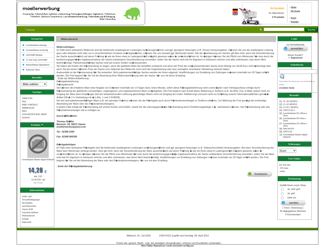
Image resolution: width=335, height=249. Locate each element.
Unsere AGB (27, 209)
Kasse (293, 18)
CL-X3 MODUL (290, 104)
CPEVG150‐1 (289, 110)
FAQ (24, 101)
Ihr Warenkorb (277, 8)
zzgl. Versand (38, 183)
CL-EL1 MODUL (291, 107)
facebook (26, 117)
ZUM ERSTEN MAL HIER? (34, 114)
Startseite (30, 30)
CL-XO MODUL (290, 101)
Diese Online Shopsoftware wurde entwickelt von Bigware (167, 246)
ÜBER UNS (27, 98)
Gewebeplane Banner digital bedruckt (38, 159)
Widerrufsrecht (28, 215)
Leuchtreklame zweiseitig (37, 50)
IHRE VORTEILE (30, 104)
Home (294, 7)
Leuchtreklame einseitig (36, 45)
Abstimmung (296, 208)
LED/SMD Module (34, 55)
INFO (24, 111)
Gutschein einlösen (30, 212)
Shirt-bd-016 (288, 128)
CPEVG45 (287, 131)
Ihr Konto (295, 11)
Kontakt (295, 21)
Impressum (26, 222)
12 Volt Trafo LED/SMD (36, 60)
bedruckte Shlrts (33, 69)
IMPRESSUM (28, 108)
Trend (286, 208)
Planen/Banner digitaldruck (37, 65)
